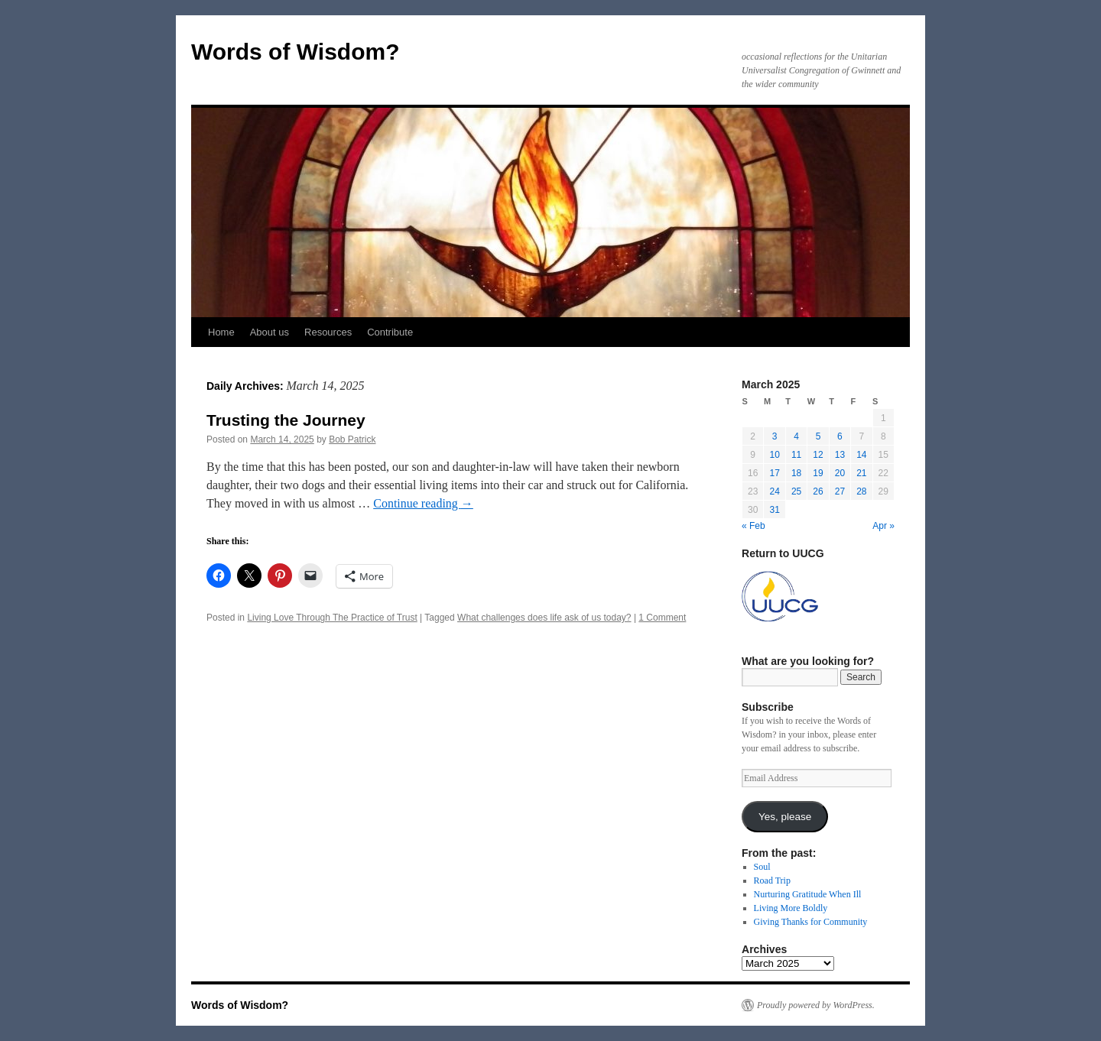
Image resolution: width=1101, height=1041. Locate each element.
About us (269, 332)
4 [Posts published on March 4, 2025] (796, 436)
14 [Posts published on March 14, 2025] (861, 454)
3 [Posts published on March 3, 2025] (775, 436)
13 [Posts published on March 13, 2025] (840, 454)
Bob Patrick (352, 439)
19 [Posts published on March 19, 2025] (818, 473)
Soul (762, 866)
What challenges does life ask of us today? (544, 617)
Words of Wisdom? (295, 51)
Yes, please (784, 816)
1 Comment (662, 617)
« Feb (753, 525)
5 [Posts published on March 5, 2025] (818, 436)
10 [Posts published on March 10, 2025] (774, 454)
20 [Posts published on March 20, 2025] (840, 473)
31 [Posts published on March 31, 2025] (774, 509)
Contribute (390, 332)
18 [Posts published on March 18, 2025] (796, 473)
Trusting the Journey (285, 420)
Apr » (883, 525)
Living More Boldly (791, 908)
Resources (328, 332)
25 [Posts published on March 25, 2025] (796, 491)
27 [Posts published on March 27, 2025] (840, 491)
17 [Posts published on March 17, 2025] (774, 473)
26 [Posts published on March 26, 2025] (818, 491)
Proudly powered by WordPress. (816, 1005)
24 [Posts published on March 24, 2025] (774, 491)
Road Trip (772, 880)
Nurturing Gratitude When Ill (808, 894)
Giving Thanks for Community (811, 921)
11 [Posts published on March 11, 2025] (796, 454)
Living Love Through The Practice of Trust (332, 617)
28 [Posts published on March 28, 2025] (861, 491)
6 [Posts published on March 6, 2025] (840, 436)
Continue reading (423, 503)
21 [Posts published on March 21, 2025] (861, 473)
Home (221, 332)
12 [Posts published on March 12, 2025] (818, 454)
